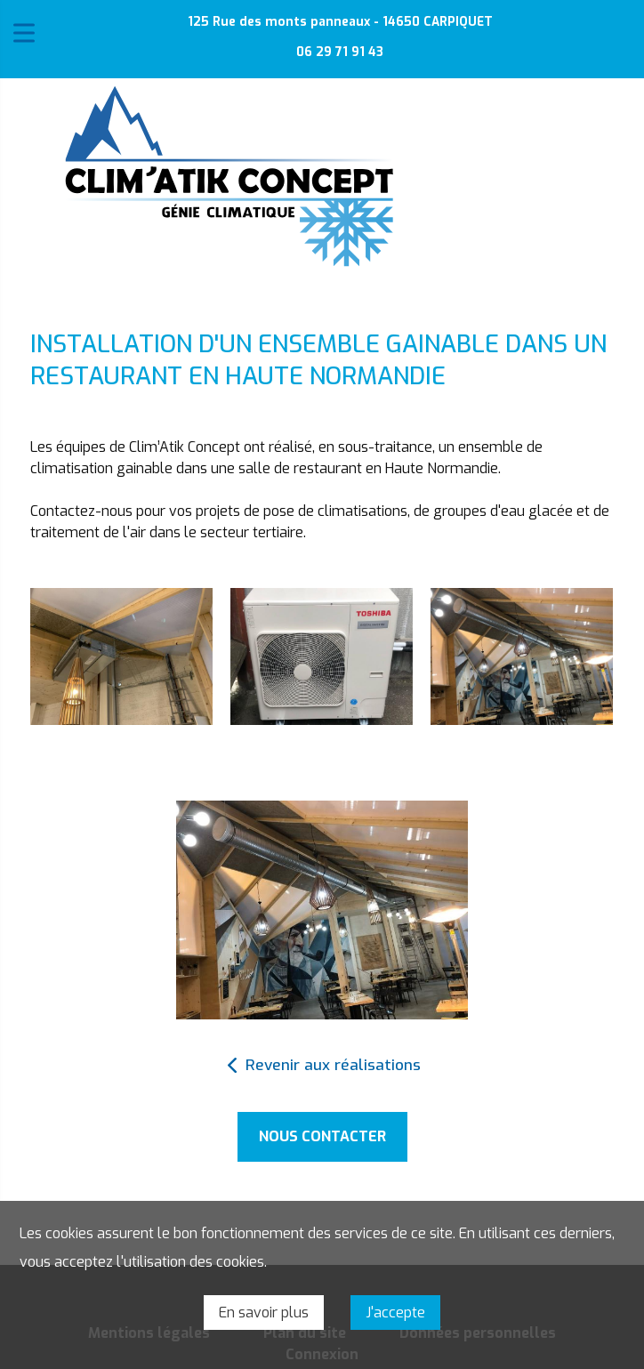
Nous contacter (322, 1136)
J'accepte (395, 1312)
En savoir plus (264, 1312)
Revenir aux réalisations (333, 1065)
